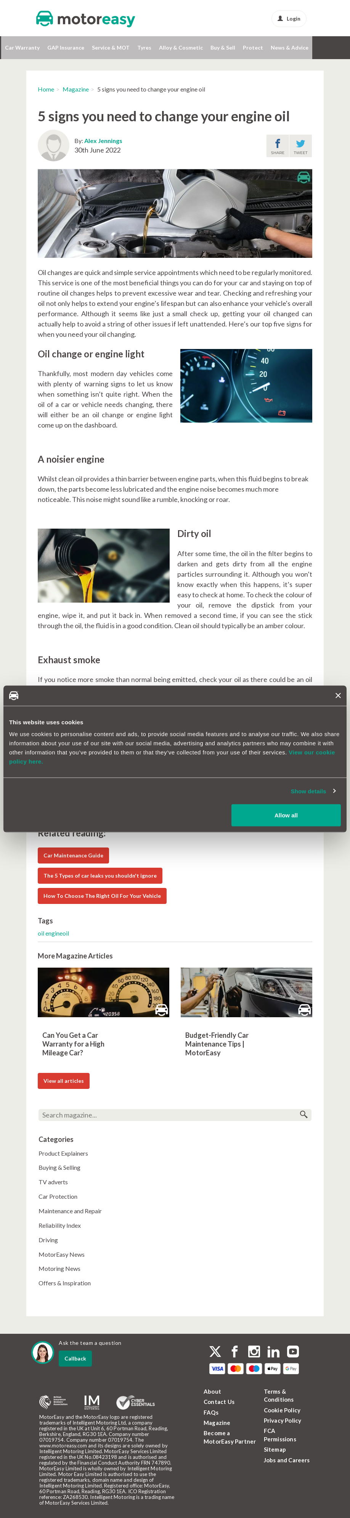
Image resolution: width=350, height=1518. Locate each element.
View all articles (63, 1080)
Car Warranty (22, 47)
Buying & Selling (59, 1167)
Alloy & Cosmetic (181, 47)
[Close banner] (338, 695)
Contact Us (219, 1401)
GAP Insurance (65, 47)
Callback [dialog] (75, 1358)
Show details (308, 791)
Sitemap (275, 1449)
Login (289, 18)
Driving (48, 1239)
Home (46, 89)
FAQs (211, 1412)
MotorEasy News (62, 1254)
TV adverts (53, 1181)
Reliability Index (60, 1225)
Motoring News (59, 1268)
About (212, 1391)
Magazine (76, 89)
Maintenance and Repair (70, 1210)
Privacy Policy (283, 1420)
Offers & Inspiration (65, 1282)
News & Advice (289, 47)
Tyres (144, 47)
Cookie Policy (282, 1410)
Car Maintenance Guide (73, 855)
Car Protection (58, 1196)
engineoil (57, 933)
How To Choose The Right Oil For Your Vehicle (102, 895)
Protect (253, 47)
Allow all (286, 815)
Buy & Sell (222, 47)
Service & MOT (111, 47)
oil (41, 933)
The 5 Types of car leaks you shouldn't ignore (100, 875)
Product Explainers (63, 1153)
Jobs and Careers (287, 1460)
